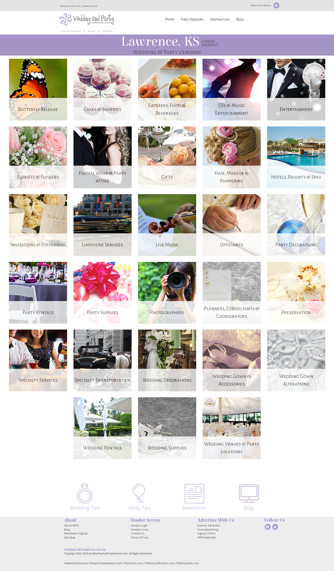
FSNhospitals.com (187, 563)
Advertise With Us (70, 6)
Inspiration (220, 19)
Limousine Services (102, 244)
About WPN (71, 525)
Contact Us (138, 533)
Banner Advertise (208, 525)
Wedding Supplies (167, 447)
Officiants (231, 244)
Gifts (167, 177)
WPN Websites (206, 537)
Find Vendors (192, 19)
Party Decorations (296, 244)
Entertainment (296, 109)
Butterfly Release (38, 109)
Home (169, 19)
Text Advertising (207, 529)
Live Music (167, 244)
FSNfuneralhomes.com (159, 563)
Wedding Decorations (167, 380)
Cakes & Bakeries (102, 109)
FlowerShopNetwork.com (106, 563)
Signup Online (206, 533)
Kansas (92, 31)
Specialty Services (38, 380)
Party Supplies (102, 312)
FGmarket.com (133, 563)
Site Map (69, 537)
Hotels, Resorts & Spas (296, 177)
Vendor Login (89, 6)
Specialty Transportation (103, 380)
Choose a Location (71, 31)
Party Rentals (38, 312)
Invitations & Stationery (38, 244)
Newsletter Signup (261, 5)
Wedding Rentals (102, 447)
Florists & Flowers (38, 177)
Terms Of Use (139, 537)
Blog (240, 19)
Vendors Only (139, 529)
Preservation (296, 312)
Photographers (167, 312)
